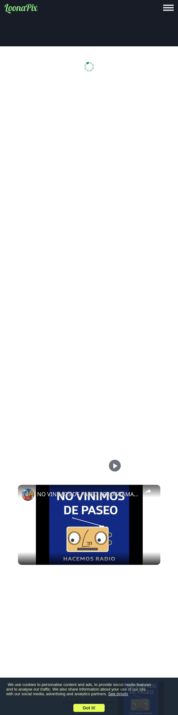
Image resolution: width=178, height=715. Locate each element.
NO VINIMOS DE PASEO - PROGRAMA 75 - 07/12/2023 (88, 494)
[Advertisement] (89, 130)
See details (118, 694)
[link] (28, 495)
